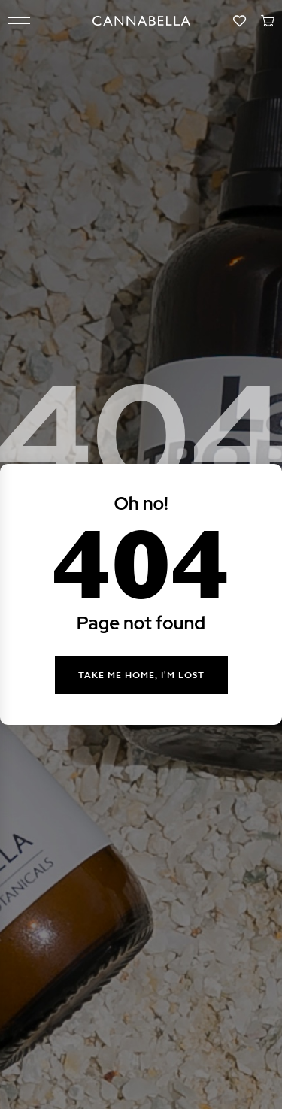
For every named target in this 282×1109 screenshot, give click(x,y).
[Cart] (267, 21)
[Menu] (19, 18)
